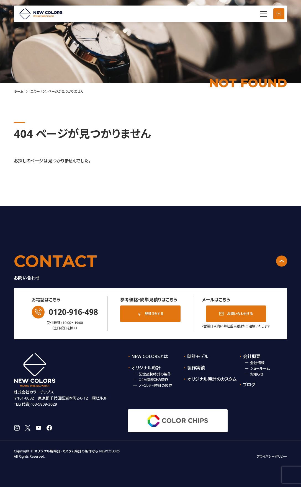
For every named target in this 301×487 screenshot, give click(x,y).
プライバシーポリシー (272, 456)
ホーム (18, 91)
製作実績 (196, 368)
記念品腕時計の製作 (155, 374)
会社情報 (257, 362)
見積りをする (154, 313)
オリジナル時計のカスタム (209, 379)
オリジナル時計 (146, 368)
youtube (38, 428)
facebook (49, 428)
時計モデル (198, 356)
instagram (17, 428)
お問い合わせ (278, 13)
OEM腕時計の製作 (153, 379)
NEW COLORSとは (149, 356)
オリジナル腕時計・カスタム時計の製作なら (66, 451)
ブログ (249, 385)
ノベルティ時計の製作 (155, 385)
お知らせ (257, 374)
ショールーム (260, 368)
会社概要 (252, 356)
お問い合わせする (240, 313)
